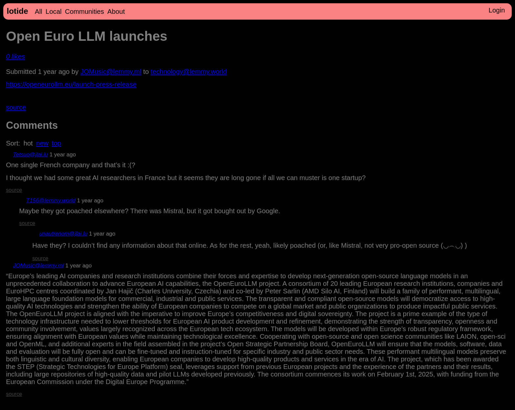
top (56, 143)
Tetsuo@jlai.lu (30, 154)
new (42, 143)
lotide (17, 11)
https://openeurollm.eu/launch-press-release (71, 84)
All (38, 11)
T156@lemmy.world (51, 200)
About (116, 11)
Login (497, 10)
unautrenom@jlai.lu (63, 234)
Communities (84, 11)
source (16, 107)
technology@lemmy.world (189, 71)
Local (54, 11)
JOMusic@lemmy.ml (111, 71)
